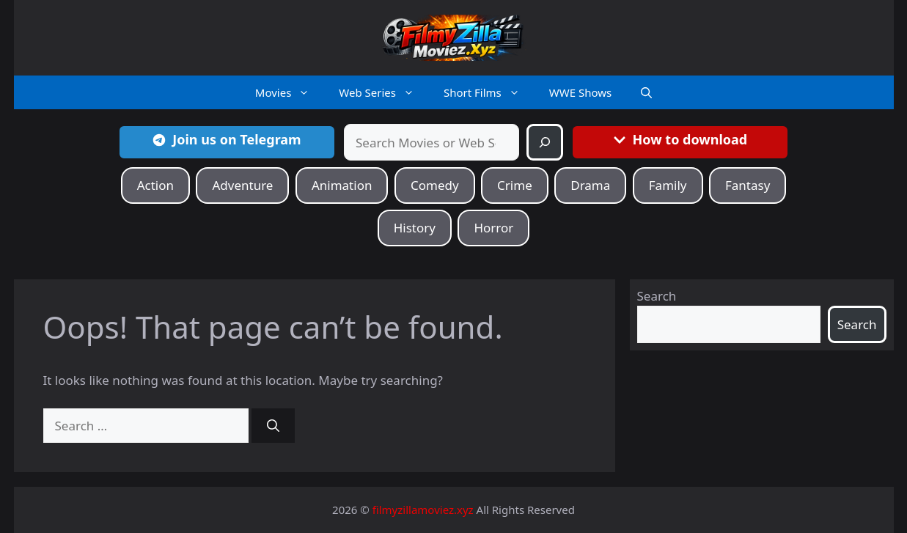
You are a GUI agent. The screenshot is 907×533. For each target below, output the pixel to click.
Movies (290, 92)
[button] (646, 92)
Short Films (489, 92)
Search (657, 295)
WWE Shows (580, 92)
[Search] (544, 142)
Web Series (384, 92)
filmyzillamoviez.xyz (423, 509)
